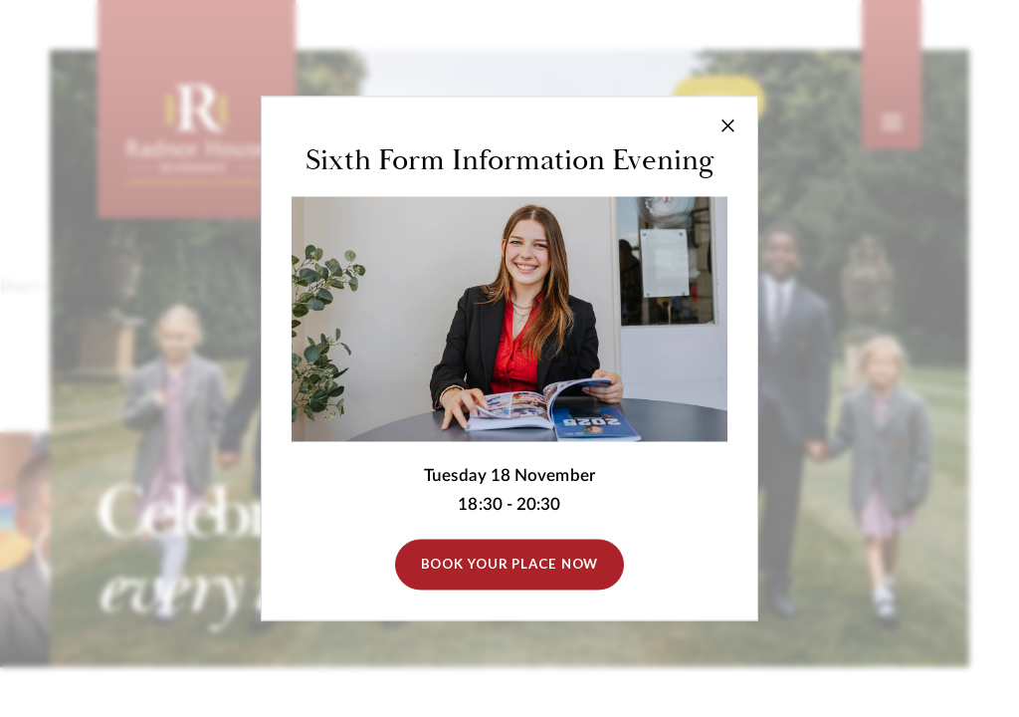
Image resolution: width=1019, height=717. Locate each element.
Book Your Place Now (510, 565)
